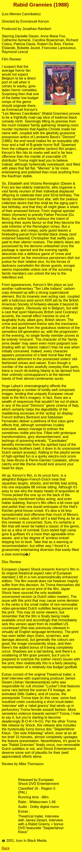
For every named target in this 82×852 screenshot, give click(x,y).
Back (6, 848)
